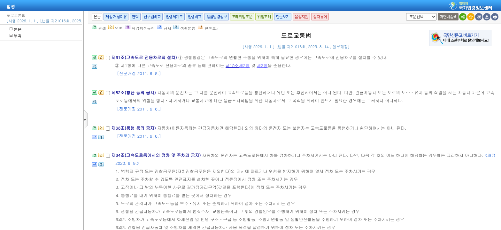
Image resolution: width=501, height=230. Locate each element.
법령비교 (194, 16)
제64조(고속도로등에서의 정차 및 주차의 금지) (156, 155)
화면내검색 (448, 16)
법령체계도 (174, 16)
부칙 (15, 35)
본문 (15, 29)
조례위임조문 (242, 16)
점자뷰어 (320, 16)
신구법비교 (152, 16)
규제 (164, 28)
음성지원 (301, 16)
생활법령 (184, 28)
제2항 (244, 65)
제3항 (262, 65)
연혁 (135, 16)
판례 (99, 28)
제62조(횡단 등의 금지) (134, 92)
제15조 (232, 65)
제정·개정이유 (116, 16)
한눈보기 (282, 16)
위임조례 (264, 16)
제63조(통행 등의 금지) (134, 128)
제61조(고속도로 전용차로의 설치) (144, 57)
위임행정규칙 (140, 28)
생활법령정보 (216, 16)
